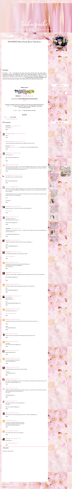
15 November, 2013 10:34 (20, 141)
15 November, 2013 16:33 (15, 240)
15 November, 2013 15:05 (14, 186)
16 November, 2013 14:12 (14, 378)
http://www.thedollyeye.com (27, 96)
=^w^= (7, 186)
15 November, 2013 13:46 (16, 153)
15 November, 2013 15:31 (16, 206)
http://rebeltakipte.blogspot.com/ (12, 443)
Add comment (6, 447)
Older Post (43, 484)
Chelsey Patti (8, 272)
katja (7, 262)
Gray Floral (57, 231)
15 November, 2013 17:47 (15, 284)
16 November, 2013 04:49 (15, 319)
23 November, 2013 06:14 (14, 430)
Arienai (7, 378)
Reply (7, 129)
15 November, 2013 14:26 (18, 175)
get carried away (9, 175)
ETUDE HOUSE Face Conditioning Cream (55, 169)
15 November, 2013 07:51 (20, 133)
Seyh (7, 388)
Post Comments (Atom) (12, 486)
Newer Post (6, 484)
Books (58, 132)
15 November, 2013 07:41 (16, 125)
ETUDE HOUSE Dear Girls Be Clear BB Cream (55, 218)
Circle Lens (58, 137)
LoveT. (7, 350)
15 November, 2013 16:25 (16, 228)
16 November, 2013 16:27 (12, 401)
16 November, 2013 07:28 (13, 341)
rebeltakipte (8, 438)
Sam (6, 333)
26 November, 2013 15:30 (16, 438)
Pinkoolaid (8, 308)
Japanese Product (14, 119)
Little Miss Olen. (9, 210)
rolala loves (12, 145)
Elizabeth (7, 240)
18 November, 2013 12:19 (12, 420)
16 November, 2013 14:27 (13, 388)
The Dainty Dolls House (10, 133)
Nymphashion (8, 251)
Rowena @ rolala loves (10, 141)
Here (24, 100)
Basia (7, 341)
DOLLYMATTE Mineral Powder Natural (16, 77)
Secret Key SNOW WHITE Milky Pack (55, 186)
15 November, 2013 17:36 (16, 272)
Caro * (7, 430)
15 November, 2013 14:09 (14, 164)
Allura (7, 412)
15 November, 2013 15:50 (13, 216)
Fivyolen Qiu (8, 206)
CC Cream (59, 133)
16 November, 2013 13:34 (15, 358)
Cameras (59, 135)
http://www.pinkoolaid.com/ (11, 313)
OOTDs (58, 143)
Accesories (59, 128)
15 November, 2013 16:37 (17, 251)
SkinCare (58, 145)
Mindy (7, 164)
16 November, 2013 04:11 (15, 308)
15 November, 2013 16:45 (13, 262)
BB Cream (59, 130)
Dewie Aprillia (8, 295)
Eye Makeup (58, 138)
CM (6, 401)
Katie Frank (8, 153)
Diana (7, 216)
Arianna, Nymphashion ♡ (11, 256)
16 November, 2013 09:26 (14, 350)
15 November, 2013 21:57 (17, 295)
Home (24, 484)
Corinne (7, 367)
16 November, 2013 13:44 (14, 367)
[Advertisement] (10, 8)
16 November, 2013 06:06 (13, 333)
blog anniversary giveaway (14, 147)
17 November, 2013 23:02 (14, 412)
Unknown (8, 284)
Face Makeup (8, 119)
